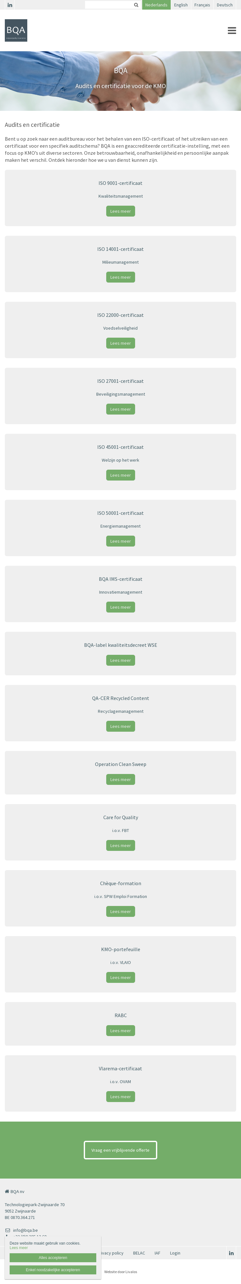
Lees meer (120, 211)
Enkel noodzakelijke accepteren (53, 1270)
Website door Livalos (120, 1271)
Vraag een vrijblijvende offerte (120, 1150)
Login (175, 1253)
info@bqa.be (21, 1230)
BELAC (139, 1253)
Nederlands (156, 5)
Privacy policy (110, 1253)
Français (202, 5)
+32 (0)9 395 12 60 (26, 1236)
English (181, 5)
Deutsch (225, 5)
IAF (157, 1253)
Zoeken (136, 5)
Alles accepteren (53, 1257)
